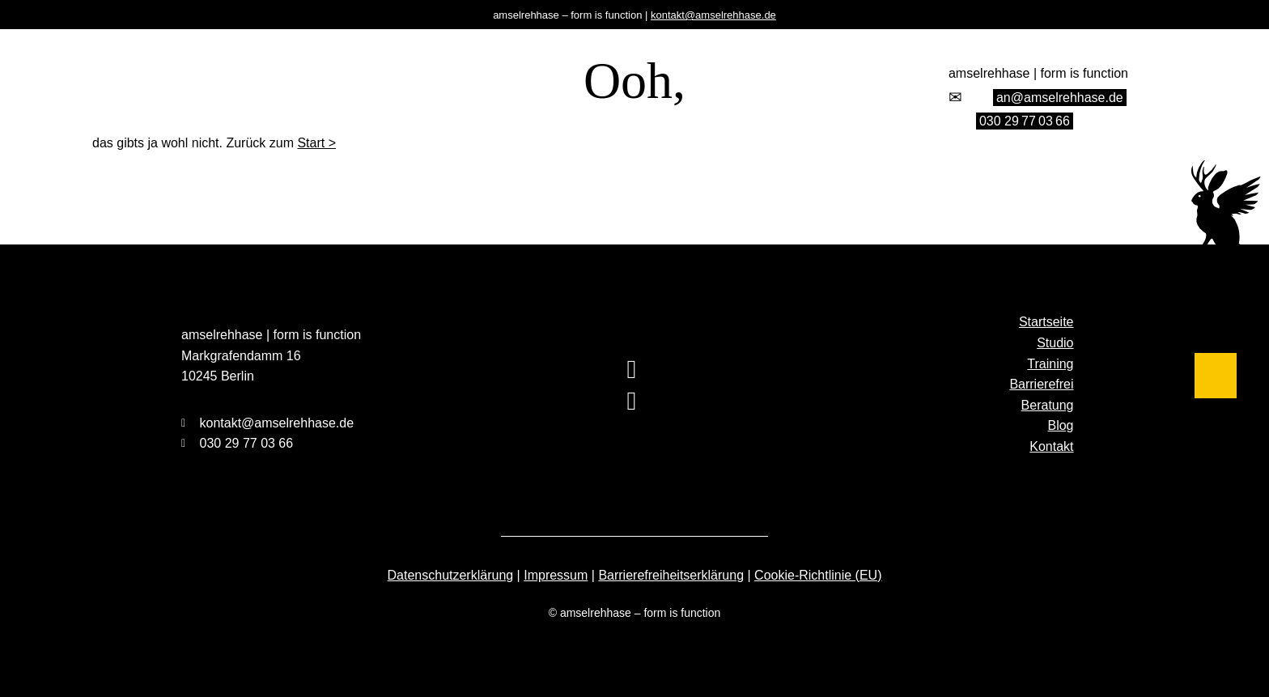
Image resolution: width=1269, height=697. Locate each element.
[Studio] (1216, 264)
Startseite (1046, 322)
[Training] (1216, 290)
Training (1050, 364)
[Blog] (1216, 376)
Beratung (1047, 405)
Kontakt (1051, 446)
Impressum (556, 575)
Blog (1060, 425)
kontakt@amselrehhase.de (713, 15)
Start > (316, 143)
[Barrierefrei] (1216, 315)
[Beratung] (1216, 341)
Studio (1055, 343)
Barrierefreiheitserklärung (671, 575)
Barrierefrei (1041, 384)
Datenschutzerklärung (451, 575)
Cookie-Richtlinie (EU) (817, 575)
